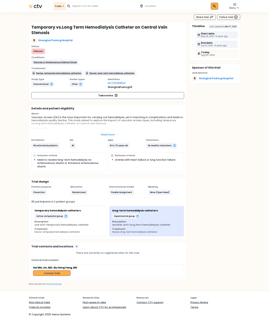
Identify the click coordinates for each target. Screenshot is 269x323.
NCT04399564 (117, 83)
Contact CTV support (150, 302)
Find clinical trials (39, 302)
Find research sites (94, 302)
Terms (194, 307)
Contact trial (52, 273)
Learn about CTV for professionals (104, 307)
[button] (55, 62)
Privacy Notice (199, 302)
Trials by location (39, 307)
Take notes (108, 95)
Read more (108, 134)
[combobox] (103, 6)
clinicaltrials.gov (54, 284)
